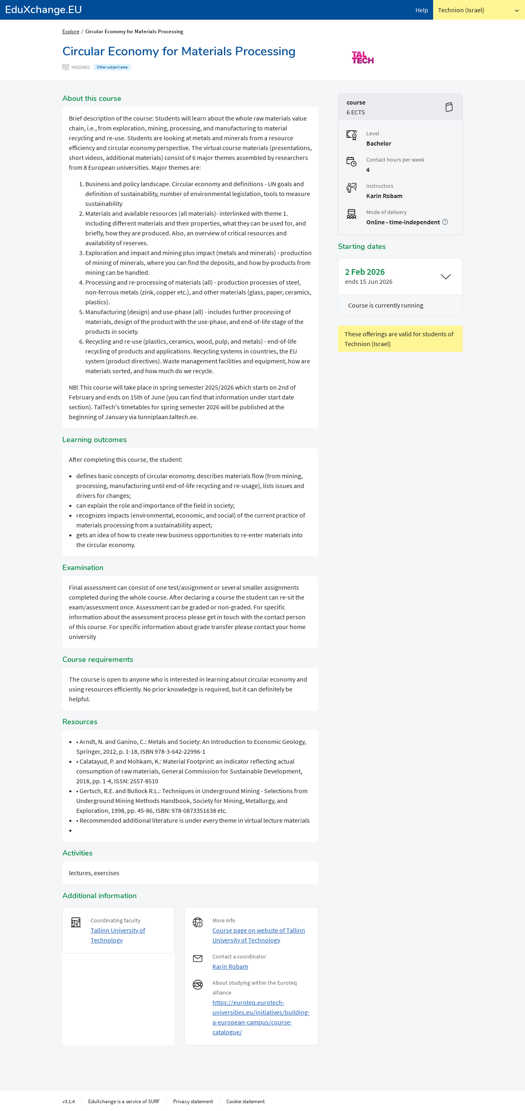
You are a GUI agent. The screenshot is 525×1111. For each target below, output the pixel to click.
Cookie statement (245, 1101)
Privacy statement (193, 1101)
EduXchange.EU (43, 9)
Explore (70, 31)
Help (421, 10)
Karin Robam (230, 966)
